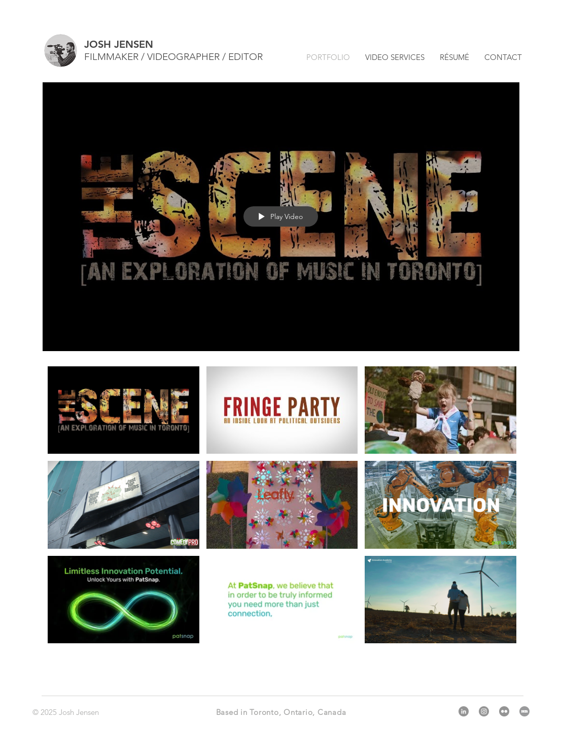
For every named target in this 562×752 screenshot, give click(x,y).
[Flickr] (504, 711)
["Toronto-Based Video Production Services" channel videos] (281, 516)
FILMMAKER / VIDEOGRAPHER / (156, 56)
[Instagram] (484, 711)
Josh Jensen (79, 712)
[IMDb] (524, 711)
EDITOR (245, 56)
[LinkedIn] (464, 711)
